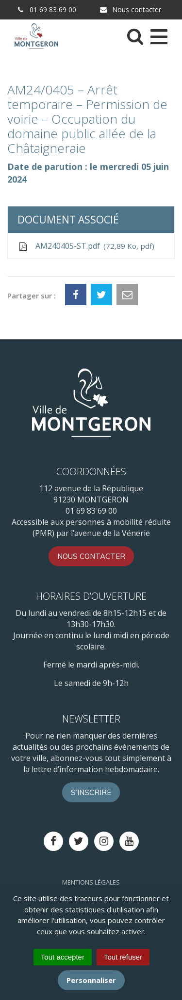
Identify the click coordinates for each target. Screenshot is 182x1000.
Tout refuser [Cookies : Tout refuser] (123, 957)
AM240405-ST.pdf (85, 246)
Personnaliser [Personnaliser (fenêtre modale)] (91, 980)
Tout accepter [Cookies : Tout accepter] (62, 957)
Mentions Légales (91, 882)
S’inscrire (91, 792)
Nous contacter (130, 9)
